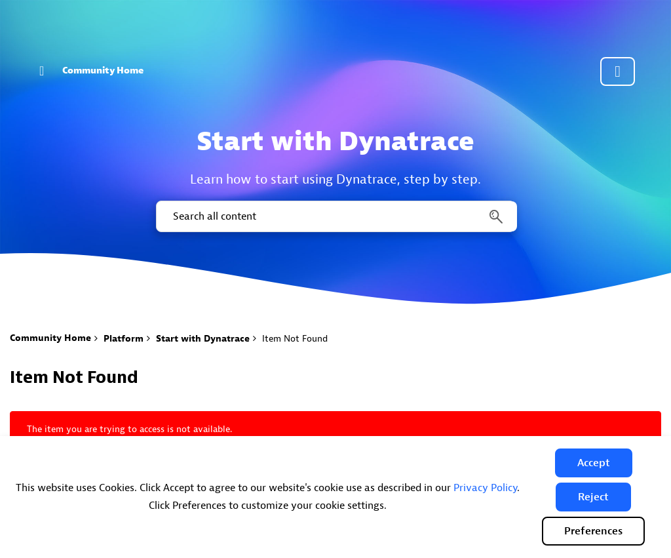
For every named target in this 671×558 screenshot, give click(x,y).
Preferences (593, 531)
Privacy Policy (485, 487)
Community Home (103, 70)
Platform (124, 338)
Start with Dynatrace (203, 338)
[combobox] (335, 216)
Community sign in (617, 71)
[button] (593, 462)
